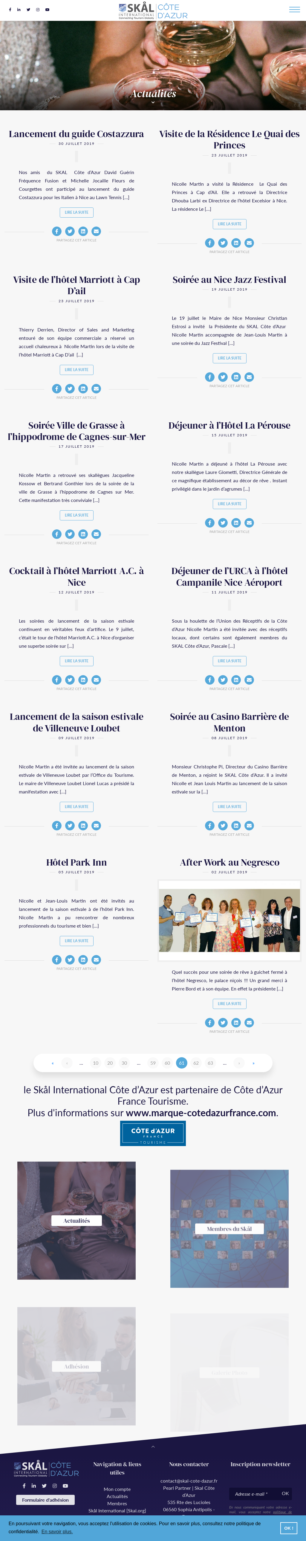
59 (153, 1063)
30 (124, 1063)
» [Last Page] (254, 1063)
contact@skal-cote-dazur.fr (189, 1480)
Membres (117, 1503)
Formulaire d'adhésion (45, 1500)
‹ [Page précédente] (67, 1063)
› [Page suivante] (239, 1063)
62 (196, 1063)
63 (210, 1063)
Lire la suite (76, 212)
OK (285, 1493)
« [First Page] (53, 1063)
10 (95, 1063)
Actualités (117, 1496)
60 (167, 1063)
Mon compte (117, 1489)
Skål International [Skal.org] (117, 1510)
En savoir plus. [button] (57, 1531)
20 (110, 1063)
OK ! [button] (288, 1528)
